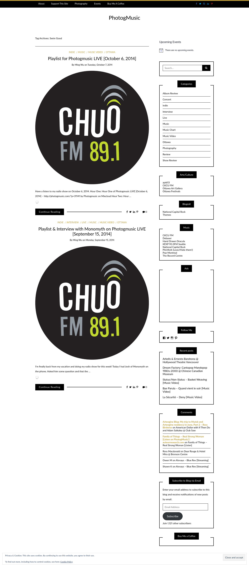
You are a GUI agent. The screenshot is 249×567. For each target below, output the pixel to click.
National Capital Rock (174, 211)
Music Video (95, 52)
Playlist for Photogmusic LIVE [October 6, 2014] (92, 58)
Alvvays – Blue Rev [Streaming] (192, 460)
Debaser (167, 238)
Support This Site (59, 3)
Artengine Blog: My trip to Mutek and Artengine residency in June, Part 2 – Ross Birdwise (185, 424)
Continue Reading (49, 211)
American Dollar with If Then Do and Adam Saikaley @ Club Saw (186, 429)
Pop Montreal (170, 252)
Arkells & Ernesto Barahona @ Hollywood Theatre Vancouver (181, 360)
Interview (73, 222)
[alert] (186, 50)
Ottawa (110, 52)
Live (84, 222)
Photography (81, 3)
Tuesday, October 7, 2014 (99, 64)
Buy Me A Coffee (115, 3)
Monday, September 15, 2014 (100, 240)
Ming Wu (79, 64)
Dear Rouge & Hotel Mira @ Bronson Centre (184, 453)
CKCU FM (168, 185)
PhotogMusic (124, 17)
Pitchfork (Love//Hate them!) (178, 249)
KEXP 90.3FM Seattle (174, 244)
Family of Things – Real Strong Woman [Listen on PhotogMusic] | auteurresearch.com (183, 439)
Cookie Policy (66, 561)
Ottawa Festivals (171, 191)
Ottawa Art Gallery (173, 188)
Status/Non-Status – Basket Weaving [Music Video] (185, 381)
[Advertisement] (189, 296)
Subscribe (172, 516)
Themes (167, 214)
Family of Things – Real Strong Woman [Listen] (185, 444)
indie (72, 52)
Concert (167, 99)
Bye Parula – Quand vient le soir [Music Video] (186, 390)
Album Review (170, 93)
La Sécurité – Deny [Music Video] (182, 397)
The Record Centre (173, 255)
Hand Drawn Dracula (174, 241)
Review (166, 154)
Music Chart (169, 129)
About (41, 3)
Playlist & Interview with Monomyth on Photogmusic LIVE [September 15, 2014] (92, 231)
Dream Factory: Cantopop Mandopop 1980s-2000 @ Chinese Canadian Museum (185, 371)
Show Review (170, 160)
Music (81, 52)
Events (97, 3)
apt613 (166, 182)
